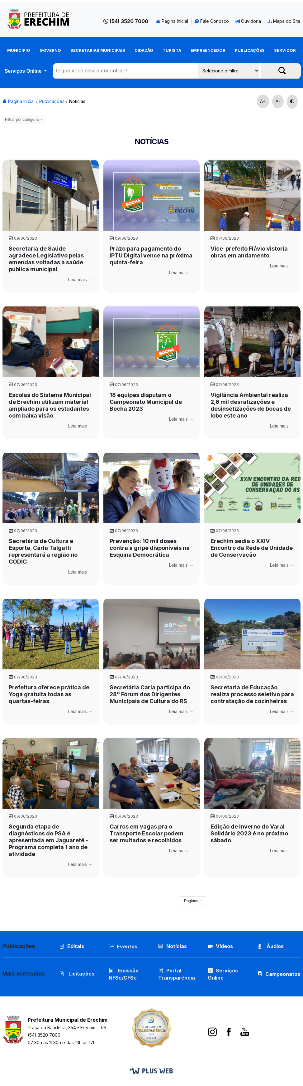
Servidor (285, 50)
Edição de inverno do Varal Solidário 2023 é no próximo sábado (249, 833)
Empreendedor (208, 50)
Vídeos (220, 946)
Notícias (77, 101)
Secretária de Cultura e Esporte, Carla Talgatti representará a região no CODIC (43, 551)
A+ (263, 101)
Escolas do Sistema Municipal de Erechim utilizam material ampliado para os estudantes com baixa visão (50, 405)
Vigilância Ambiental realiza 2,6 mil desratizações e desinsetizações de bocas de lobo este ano (251, 405)
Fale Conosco (212, 21)
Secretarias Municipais (97, 50)
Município (18, 50)
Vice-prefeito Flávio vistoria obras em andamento (249, 252)
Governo (50, 50)
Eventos (127, 946)
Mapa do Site (284, 21)
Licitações (76, 974)
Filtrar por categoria (22, 119)
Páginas (191, 901)
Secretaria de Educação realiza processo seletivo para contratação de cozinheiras (252, 694)
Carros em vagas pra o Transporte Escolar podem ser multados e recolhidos (146, 833)
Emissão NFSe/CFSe (124, 974)
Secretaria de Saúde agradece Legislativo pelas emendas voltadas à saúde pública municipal (46, 258)
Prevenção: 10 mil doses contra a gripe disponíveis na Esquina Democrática (150, 548)
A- (278, 101)
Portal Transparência (176, 974)
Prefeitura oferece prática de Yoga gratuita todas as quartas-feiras (49, 694)
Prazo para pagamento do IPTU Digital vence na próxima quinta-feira (151, 255)
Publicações (250, 50)
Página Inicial (172, 21)
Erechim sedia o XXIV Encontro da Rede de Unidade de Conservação (252, 548)
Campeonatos (282, 974)
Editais (71, 946)
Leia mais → (80, 279)
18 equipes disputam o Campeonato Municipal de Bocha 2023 (146, 402)
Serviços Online (24, 71)
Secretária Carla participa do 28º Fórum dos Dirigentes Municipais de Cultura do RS (150, 694)
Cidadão (144, 50)
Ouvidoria (248, 21)
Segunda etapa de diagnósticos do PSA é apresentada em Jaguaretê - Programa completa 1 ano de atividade (48, 840)
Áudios (270, 946)
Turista (172, 50)
